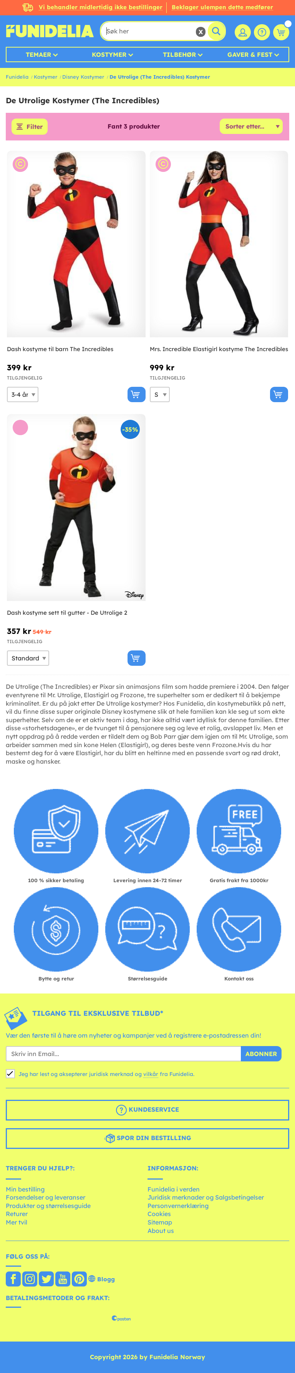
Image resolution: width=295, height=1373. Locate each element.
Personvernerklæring (178, 1206)
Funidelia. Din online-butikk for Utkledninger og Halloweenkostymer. (50, 31)
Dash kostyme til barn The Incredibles (60, 349)
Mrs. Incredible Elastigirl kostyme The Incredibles (219, 349)
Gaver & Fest (249, 54)
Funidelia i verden (174, 1189)
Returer (17, 1214)
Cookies (159, 1214)
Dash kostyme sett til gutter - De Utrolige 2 (67, 612)
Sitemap (160, 1222)
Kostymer (109, 54)
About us (161, 1230)
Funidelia (17, 77)
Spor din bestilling (147, 1138)
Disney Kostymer (83, 77)
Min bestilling (25, 1189)
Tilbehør (179, 54)
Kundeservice (147, 1110)
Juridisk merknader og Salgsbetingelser (206, 1197)
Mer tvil (16, 1222)
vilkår (150, 1074)
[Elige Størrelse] (22, 394)
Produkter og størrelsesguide (48, 1206)
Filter (35, 126)
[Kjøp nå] (137, 394)
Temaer (38, 54)
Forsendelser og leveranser (45, 1197)
